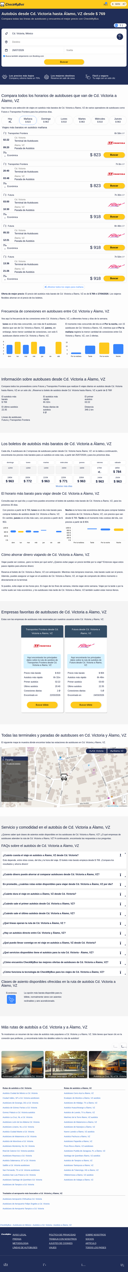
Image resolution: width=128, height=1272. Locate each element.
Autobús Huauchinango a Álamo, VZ (79, 1108)
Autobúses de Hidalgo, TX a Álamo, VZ (80, 1103)
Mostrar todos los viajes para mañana (64, 287)
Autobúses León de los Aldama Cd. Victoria (21, 1123)
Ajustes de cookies (60, 1244)
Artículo (91, 1244)
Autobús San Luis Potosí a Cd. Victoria (19, 1175)
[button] (64, 777)
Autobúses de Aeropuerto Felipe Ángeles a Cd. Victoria (26, 1204)
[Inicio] (12, 4)
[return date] (94, 50)
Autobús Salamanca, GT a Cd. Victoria (19, 1161)
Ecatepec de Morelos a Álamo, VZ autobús (82, 1098)
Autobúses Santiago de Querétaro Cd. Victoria (22, 1180)
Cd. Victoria (96, 751)
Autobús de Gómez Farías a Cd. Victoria (20, 1108)
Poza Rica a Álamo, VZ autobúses (78, 1146)
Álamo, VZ (116, 751)
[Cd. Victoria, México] (67, 33)
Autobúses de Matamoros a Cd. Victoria (19, 1137)
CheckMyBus (5, 1225)
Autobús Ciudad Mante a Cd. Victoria (18, 1132)
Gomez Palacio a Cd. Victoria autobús (19, 1113)
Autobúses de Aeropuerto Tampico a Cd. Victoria (23, 1209)
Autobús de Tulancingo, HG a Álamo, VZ (81, 1170)
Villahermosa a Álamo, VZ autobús (79, 1175)
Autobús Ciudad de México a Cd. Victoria (20, 1094)
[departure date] (37, 50)
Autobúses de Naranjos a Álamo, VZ (79, 1127)
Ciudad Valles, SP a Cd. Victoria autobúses (21, 1098)
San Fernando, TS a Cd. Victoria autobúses (21, 1170)
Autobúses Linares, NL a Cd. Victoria (18, 1127)
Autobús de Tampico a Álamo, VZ (78, 1161)
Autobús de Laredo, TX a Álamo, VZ (79, 1113)
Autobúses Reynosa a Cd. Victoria (17, 1156)
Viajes (52, 1248)
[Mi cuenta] (105, 4)
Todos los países (96, 1248)
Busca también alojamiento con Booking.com (25, 56)
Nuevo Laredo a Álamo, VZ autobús (79, 1132)
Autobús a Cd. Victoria (42, 1225)
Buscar (114, 155)
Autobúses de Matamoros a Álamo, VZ (80, 1123)
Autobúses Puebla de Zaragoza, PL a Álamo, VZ (84, 1151)
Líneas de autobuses (25, 1248)
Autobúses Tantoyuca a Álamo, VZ (79, 1166)
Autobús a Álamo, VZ (62, 1225)
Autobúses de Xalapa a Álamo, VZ (78, 1180)
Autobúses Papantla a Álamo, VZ (78, 1142)
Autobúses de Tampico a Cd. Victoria (18, 1185)
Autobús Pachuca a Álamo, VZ (77, 1137)
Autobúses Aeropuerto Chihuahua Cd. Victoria (22, 1199)
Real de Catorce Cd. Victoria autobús (18, 1151)
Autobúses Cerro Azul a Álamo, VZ (79, 1094)
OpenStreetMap (113, 806)
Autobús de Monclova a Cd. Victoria (18, 1142)
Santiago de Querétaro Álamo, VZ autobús (82, 1156)
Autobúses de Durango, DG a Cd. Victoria (20, 1103)
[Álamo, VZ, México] (67, 42)
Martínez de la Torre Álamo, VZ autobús (81, 1118)
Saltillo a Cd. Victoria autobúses (16, 1166)
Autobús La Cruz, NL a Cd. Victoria (17, 1118)
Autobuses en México (22, 1225)
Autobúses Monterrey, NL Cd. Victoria (19, 1146)
